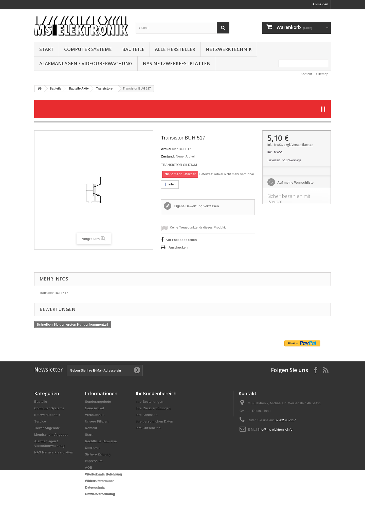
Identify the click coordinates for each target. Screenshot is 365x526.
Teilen (169, 184)
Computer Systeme (88, 49)
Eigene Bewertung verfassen (196, 206)
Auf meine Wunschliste (295, 182)
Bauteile (133, 49)
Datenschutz (94, 487)
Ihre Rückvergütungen (153, 408)
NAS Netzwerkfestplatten (177, 63)
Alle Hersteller (175, 49)
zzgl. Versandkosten (298, 145)
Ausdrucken (178, 247)
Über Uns (92, 448)
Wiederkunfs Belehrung (103, 474)
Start (46, 49)
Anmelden (320, 4)
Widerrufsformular (99, 481)
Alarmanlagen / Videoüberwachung (85, 63)
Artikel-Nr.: (169, 149)
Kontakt (306, 74)
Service (40, 421)
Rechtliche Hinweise (101, 441)
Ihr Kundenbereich (156, 393)
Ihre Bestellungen (149, 402)
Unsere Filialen (96, 421)
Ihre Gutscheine (148, 428)
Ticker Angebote (47, 428)
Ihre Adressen (146, 415)
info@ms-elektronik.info (275, 429)
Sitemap (322, 74)
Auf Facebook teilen (181, 240)
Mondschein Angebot (51, 434)
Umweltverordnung (100, 494)
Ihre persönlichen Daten (154, 421)
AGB (88, 467)
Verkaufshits (94, 415)
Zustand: (168, 156)
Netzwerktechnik (229, 49)
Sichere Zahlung (98, 454)
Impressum (93, 461)
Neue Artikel (94, 408)
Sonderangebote (98, 402)
